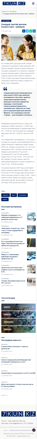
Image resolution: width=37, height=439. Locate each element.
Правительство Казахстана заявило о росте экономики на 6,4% (12, 270)
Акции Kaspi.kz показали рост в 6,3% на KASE (18, 373)
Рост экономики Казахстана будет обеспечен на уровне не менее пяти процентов (13, 244)
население (22, 195)
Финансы (4, 344)
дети (13, 195)
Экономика (12, 11)
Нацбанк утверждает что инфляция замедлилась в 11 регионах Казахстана (11, 217)
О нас (5, 430)
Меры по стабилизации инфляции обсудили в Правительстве (10, 257)
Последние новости (11, 340)
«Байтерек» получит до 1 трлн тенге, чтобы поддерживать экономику (12, 230)
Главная (4, 11)
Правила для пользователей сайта (21, 430)
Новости (4, 357)
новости (5, 195)
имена (5, 199)
